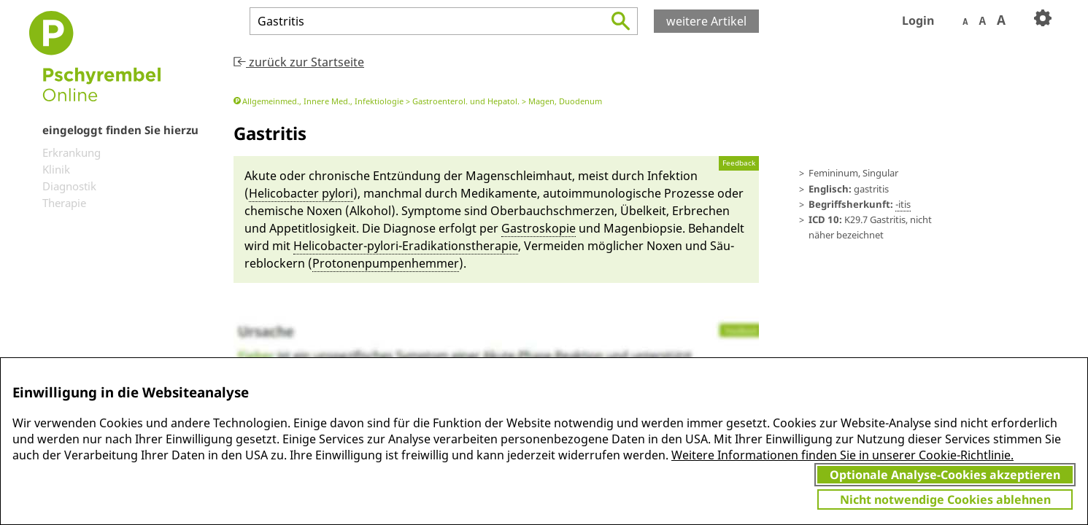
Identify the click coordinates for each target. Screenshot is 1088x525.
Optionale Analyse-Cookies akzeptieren (945, 475)
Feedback (738, 163)
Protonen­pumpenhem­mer (385, 263)
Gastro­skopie (538, 228)
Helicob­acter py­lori (301, 193)
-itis (903, 204)
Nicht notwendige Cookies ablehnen (945, 499)
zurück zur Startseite (299, 62)
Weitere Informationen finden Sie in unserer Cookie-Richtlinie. (842, 455)
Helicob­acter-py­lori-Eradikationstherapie (405, 246)
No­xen (324, 211)
